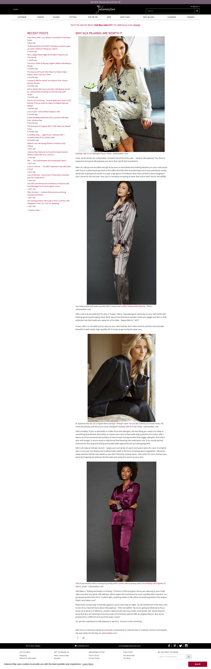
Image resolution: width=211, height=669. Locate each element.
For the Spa (93, 17)
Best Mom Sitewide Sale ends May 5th (105, 2)
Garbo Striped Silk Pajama (133, 306)
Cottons (72, 17)
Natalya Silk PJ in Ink (127, 426)
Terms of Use (94, 655)
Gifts (109, 17)
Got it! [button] (198, 664)
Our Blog (126, 658)
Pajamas (56, 17)
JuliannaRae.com (109, 633)
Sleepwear (21, 17)
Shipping (23, 655)
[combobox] (170, 10)
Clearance (172, 17)
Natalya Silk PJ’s (82, 153)
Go (189, 657)
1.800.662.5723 (83, 646)
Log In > (16, 9)
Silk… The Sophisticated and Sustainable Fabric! (46, 160)
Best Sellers (148, 17)
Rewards (191, 17)
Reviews (57, 658)
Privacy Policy (94, 658)
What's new (125, 17)
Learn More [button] (87, 664)
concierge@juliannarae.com (129, 646)
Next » (38, 210)
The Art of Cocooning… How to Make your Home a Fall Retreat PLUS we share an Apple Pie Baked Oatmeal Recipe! (49, 103)
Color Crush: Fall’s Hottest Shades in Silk (43, 111)
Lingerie (40, 17)
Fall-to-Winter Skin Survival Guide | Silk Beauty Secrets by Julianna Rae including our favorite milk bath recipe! (48, 92)
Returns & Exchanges (28, 658)
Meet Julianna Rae (61, 655)
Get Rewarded (129, 655)
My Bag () (195, 7)
